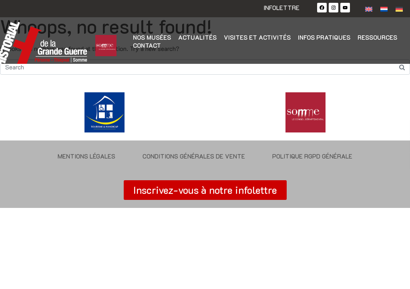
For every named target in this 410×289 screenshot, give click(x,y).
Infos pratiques (324, 37)
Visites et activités (257, 37)
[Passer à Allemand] (399, 8)
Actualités (197, 37)
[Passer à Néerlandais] (384, 8)
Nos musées (152, 37)
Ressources (377, 37)
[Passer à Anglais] (368, 8)
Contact (147, 45)
